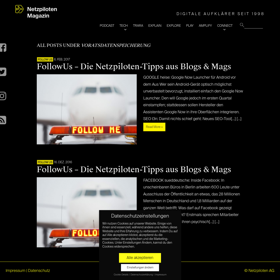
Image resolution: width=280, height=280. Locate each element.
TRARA (138, 25)
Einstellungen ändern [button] (140, 267)
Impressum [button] (160, 275)
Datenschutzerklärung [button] (142, 275)
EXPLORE (174, 25)
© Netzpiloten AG (259, 271)
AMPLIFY (205, 25)
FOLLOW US (45, 59)
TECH (123, 25)
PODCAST (107, 25)
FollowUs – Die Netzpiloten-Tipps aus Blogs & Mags (134, 67)
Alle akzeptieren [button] (140, 258)
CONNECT (225, 25)
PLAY (190, 25)
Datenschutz (39, 271)
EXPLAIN (154, 25)
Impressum (15, 271)
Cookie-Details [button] (121, 275)
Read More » (154, 127)
